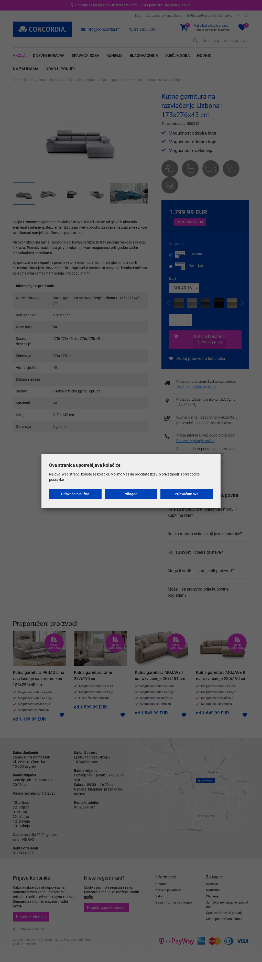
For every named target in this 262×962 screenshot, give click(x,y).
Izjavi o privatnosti (164, 474)
